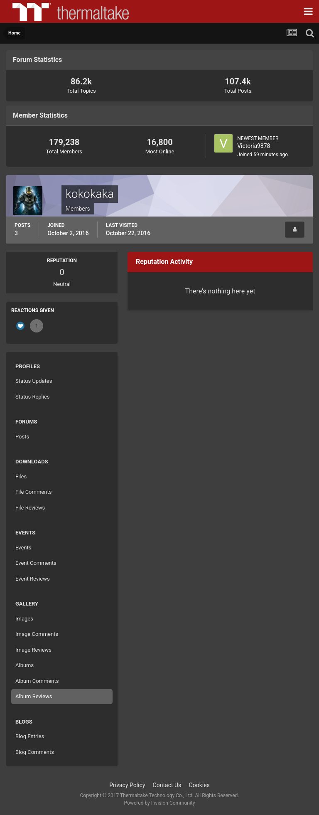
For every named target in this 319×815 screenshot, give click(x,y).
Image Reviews (33, 650)
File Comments (33, 492)
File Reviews (30, 508)
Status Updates (33, 381)
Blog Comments (34, 752)
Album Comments (37, 681)
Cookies (199, 785)
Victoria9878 (253, 146)
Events (23, 547)
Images (24, 619)
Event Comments (35, 563)
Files (21, 476)
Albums (24, 665)
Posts (22, 436)
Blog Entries (29, 736)
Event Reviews (32, 579)
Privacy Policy (127, 785)
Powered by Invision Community (159, 803)
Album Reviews (33, 696)
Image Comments (36, 634)
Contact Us (167, 785)
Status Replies (32, 397)
